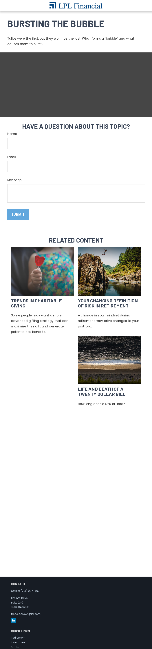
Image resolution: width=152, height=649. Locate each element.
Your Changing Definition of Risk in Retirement (108, 303)
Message (14, 180)
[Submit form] (18, 214)
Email (11, 157)
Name (12, 134)
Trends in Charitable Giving (36, 303)
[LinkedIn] (13, 620)
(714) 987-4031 (30, 591)
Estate (15, 647)
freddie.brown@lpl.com (26, 614)
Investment (18, 642)
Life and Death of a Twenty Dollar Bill (101, 391)
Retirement (18, 637)
